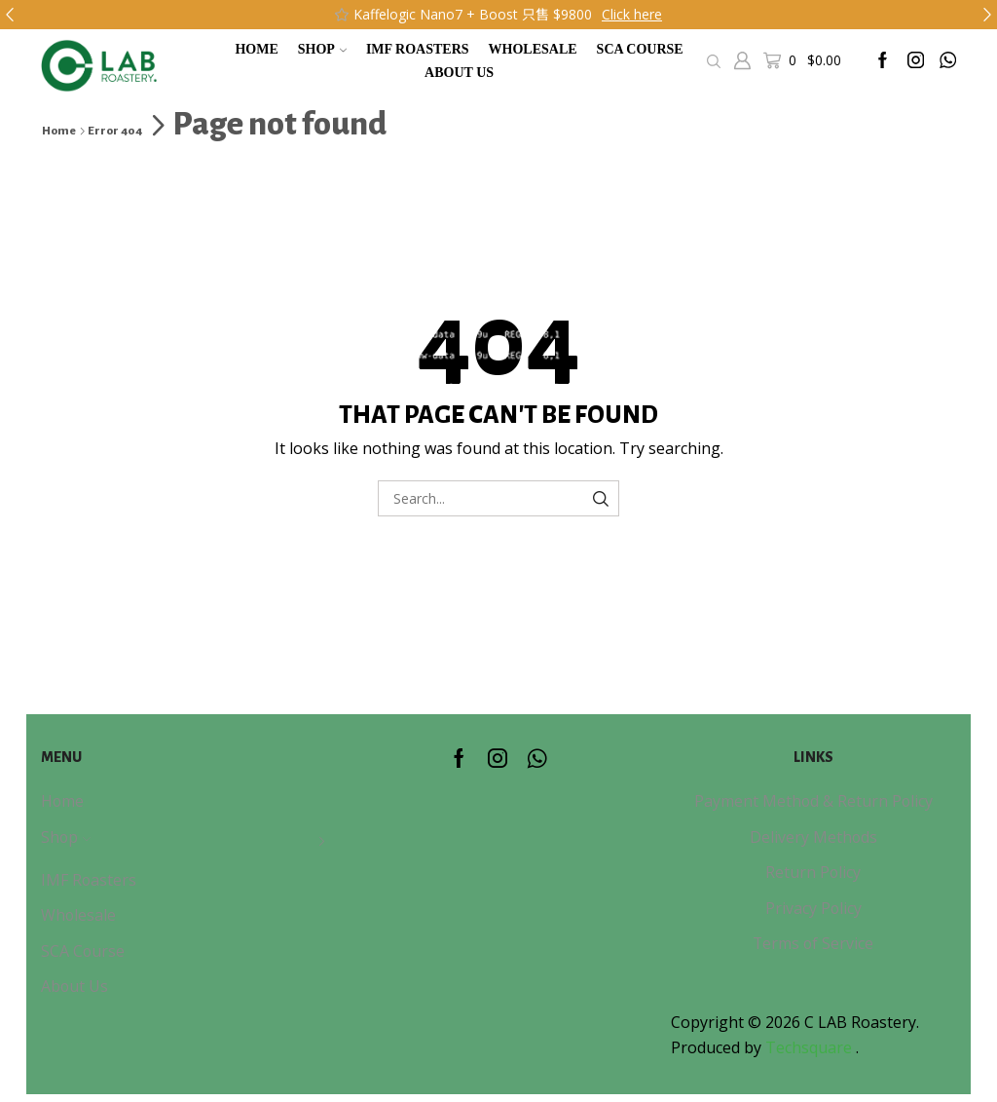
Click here (632, 14)
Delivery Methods (813, 837)
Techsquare (810, 1047)
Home (256, 49)
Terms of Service (813, 943)
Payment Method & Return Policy (813, 801)
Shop (322, 49)
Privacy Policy (813, 908)
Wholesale (533, 49)
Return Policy (813, 872)
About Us (459, 72)
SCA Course (640, 49)
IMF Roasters (417, 49)
